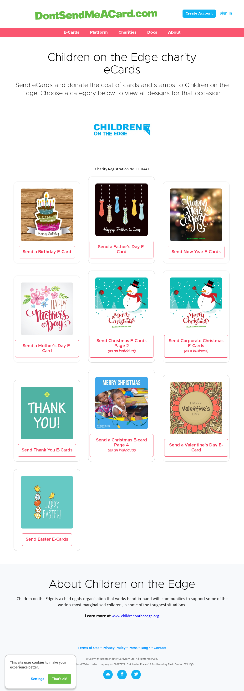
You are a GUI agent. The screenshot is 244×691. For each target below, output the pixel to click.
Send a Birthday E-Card (47, 252)
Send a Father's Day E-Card (121, 249)
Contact (160, 648)
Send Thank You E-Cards (47, 450)
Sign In (225, 13)
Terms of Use (88, 648)
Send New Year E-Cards (196, 252)
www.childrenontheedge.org (135, 615)
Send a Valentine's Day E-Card (196, 447)
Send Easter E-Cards (47, 539)
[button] (71, 32)
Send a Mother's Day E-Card (47, 348)
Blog (144, 648)
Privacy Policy (114, 648)
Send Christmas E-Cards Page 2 (122, 346)
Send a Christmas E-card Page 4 (121, 445)
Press (133, 648)
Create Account (199, 13)
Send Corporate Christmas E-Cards (196, 346)
